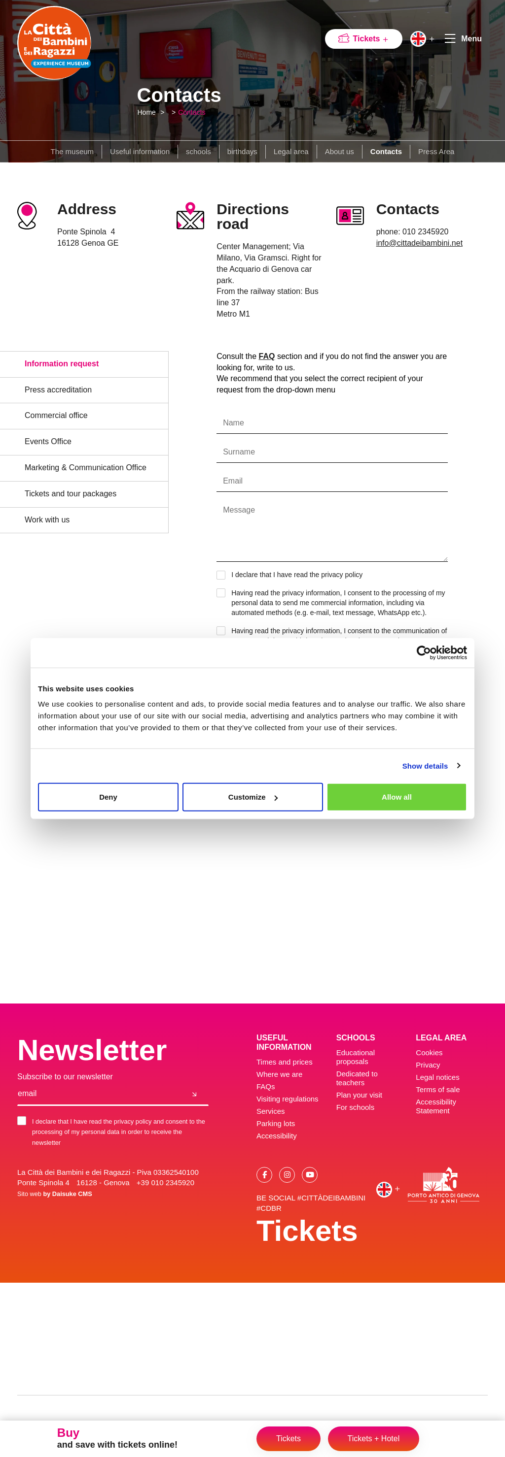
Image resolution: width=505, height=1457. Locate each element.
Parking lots (275, 1123)
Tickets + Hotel (374, 1438)
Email (233, 481)
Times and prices (284, 1062)
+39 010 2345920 (165, 1182)
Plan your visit (359, 1095)
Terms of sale (438, 1089)
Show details (425, 765)
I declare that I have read (291, 575)
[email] (99, 1094)
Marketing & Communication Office (85, 467)
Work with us (47, 520)
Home (147, 112)
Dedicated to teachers (357, 1078)
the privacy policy (336, 575)
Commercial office (56, 415)
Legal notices (437, 1077)
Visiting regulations (287, 1099)
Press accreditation (58, 390)
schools (198, 151)
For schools (355, 1107)
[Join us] (194, 1094)
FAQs (265, 1086)
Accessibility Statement (436, 1106)
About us (339, 151)
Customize (253, 797)
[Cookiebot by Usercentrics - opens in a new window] (424, 652)
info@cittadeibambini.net (419, 243)
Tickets (371, 38)
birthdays (242, 151)
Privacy (428, 1065)
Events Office (48, 441)
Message (239, 510)
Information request (62, 363)
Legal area (291, 151)
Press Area (436, 151)
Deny (108, 797)
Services (270, 1111)
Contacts (191, 112)
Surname (239, 452)
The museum (72, 151)
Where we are (279, 1074)
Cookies (429, 1052)
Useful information (140, 151)
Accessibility (276, 1136)
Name (233, 423)
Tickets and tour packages (70, 493)
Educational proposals (355, 1057)
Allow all (397, 797)
